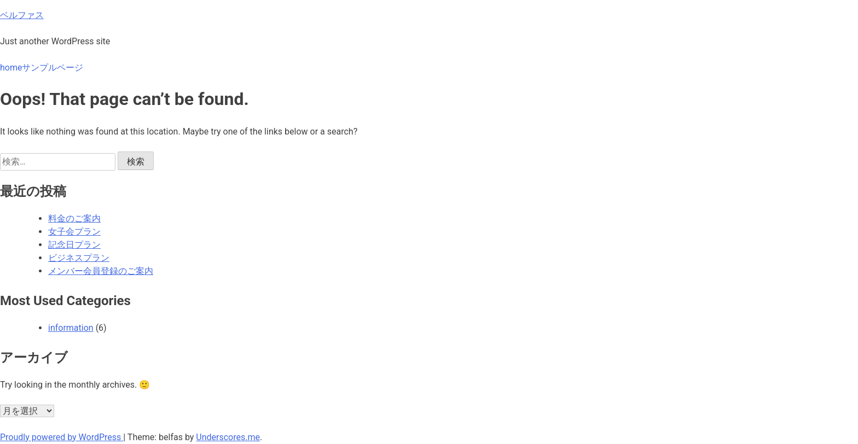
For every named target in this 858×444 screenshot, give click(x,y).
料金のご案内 (74, 218)
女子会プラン (74, 231)
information (71, 328)
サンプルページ (52, 67)
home (11, 67)
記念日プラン (74, 244)
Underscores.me (228, 437)
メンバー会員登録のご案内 (100, 271)
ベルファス (22, 15)
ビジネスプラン (78, 258)
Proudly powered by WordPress (61, 437)
